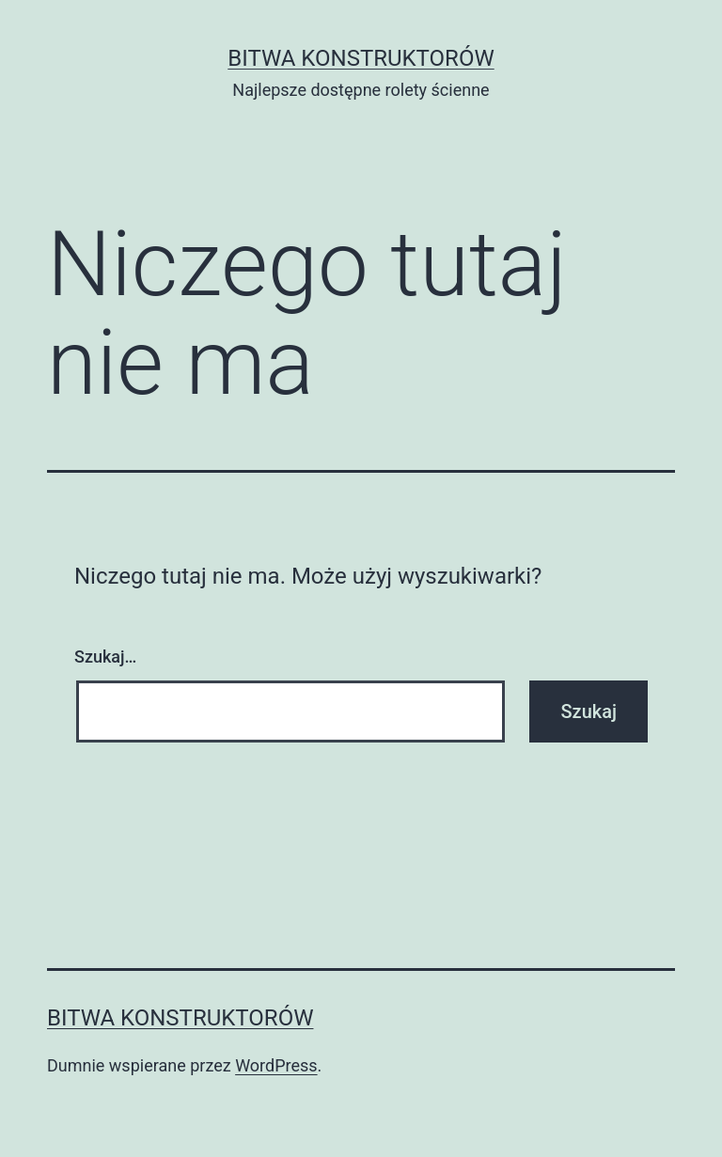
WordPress (276, 1065)
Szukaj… (105, 656)
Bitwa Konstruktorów (361, 58)
